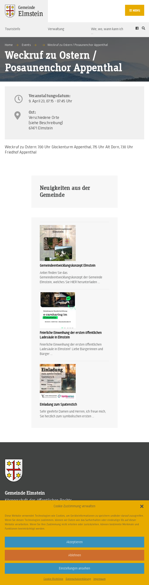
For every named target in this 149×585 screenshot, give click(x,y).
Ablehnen (74, 555)
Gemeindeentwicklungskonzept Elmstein (67, 266)
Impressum (99, 578)
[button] (141, 506)
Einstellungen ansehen (74, 568)
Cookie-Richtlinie (53, 578)
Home (9, 45)
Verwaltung (56, 29)
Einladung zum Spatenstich (58, 404)
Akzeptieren (74, 542)
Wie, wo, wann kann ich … (107, 31)
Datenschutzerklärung (78, 578)
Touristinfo (12, 29)
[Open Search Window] (142, 28)
